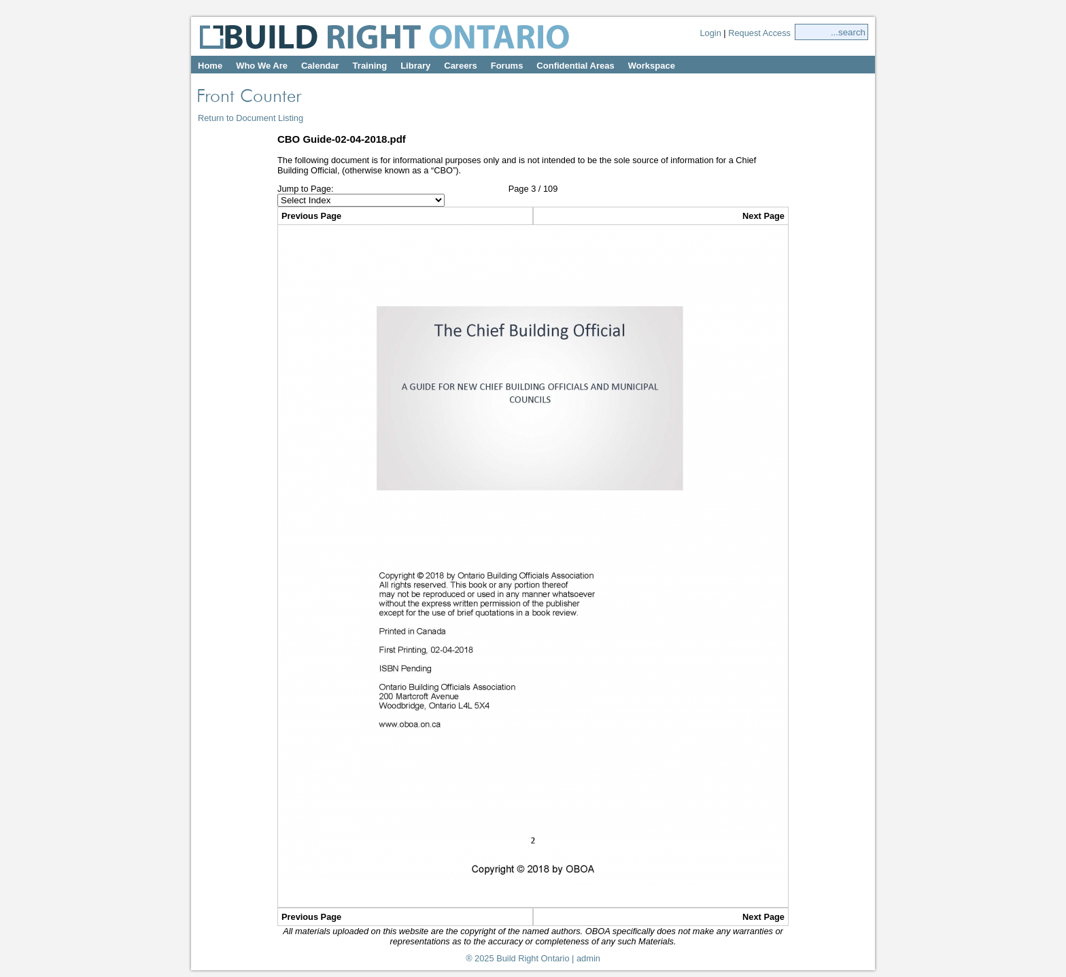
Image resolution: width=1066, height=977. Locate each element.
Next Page (763, 216)
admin (588, 958)
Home (210, 66)
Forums (507, 66)
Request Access (759, 33)
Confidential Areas (575, 66)
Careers (460, 66)
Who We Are (262, 66)
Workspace (651, 66)
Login (710, 33)
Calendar (320, 66)
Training (370, 66)
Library (415, 66)
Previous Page (311, 216)
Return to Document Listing (250, 118)
